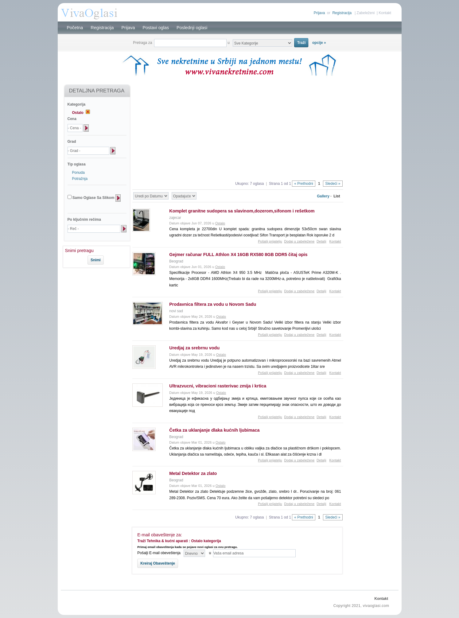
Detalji (321, 241)
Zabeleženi (366, 13)
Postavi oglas (156, 27)
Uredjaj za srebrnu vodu (194, 347)
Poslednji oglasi (192, 27)
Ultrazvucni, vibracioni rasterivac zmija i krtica (217, 385)
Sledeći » (332, 183)
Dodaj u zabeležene (299, 241)
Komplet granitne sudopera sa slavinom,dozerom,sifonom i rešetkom (241, 210)
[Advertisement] (94, 288)
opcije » (319, 43)
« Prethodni (303, 183)
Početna (75, 27)
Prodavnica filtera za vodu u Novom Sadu (212, 304)
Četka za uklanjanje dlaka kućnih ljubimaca (214, 430)
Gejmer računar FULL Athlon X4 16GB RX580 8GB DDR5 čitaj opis (238, 254)
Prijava (319, 13)
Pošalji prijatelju (270, 241)
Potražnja (80, 179)
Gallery (323, 196)
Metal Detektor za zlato (193, 473)
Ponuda (78, 172)
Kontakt (385, 13)
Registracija (342, 13)
